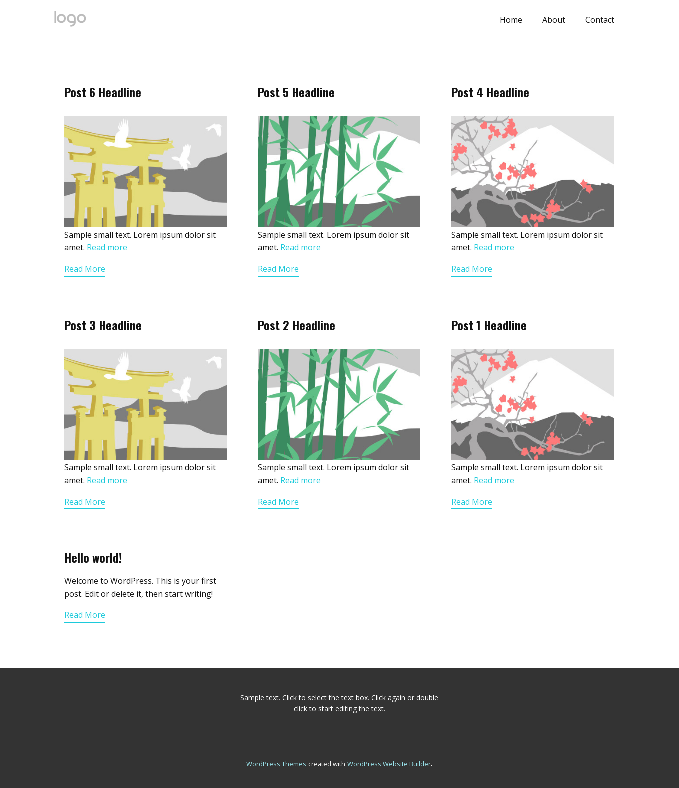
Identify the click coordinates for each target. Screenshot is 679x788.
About (554, 20)
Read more (107, 247)
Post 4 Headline (491, 92)
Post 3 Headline (103, 325)
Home (511, 20)
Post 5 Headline (296, 92)
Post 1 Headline (489, 325)
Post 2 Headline (297, 325)
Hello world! (93, 557)
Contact (600, 20)
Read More (85, 269)
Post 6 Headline (103, 92)
